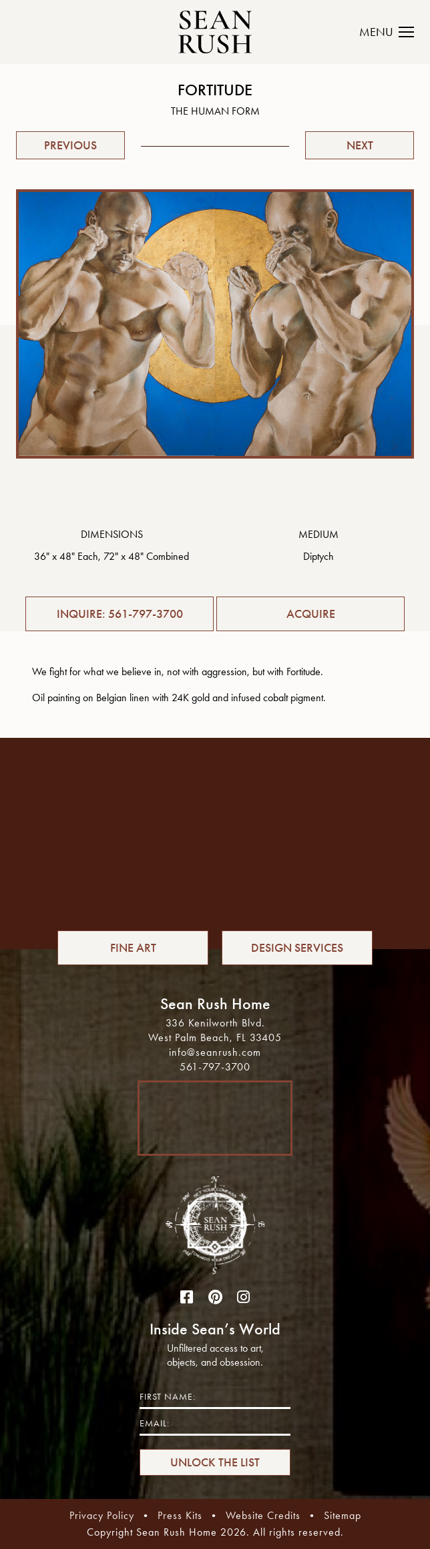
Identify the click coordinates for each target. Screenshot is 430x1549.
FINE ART (133, 947)
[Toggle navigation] (394, 32)
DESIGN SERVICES (297, 947)
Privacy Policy (101, 1515)
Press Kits (180, 1515)
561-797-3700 (215, 1066)
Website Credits (263, 1515)
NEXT (360, 145)
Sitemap (342, 1515)
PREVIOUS (70, 145)
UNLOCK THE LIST (215, 1462)
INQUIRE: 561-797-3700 (120, 614)
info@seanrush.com (215, 1052)
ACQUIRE (310, 614)
